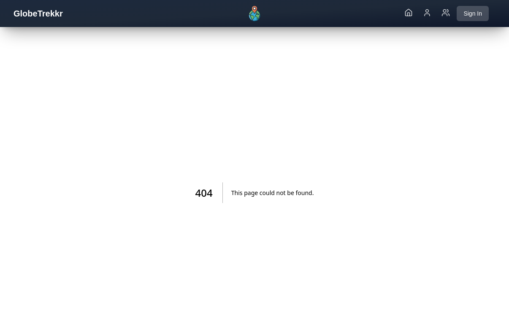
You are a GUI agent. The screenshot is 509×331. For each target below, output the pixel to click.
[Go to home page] (408, 13)
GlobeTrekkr (38, 13)
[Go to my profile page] (427, 13)
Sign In (472, 13)
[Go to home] (254, 13)
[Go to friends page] (445, 13)
